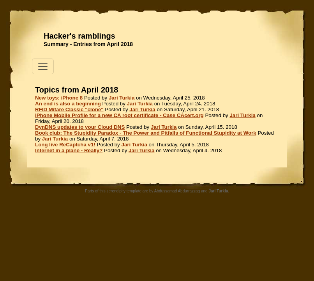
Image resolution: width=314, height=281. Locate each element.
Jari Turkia (121, 98)
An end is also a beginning (68, 104)
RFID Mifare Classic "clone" (69, 109)
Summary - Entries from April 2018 (88, 44)
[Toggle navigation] (43, 66)
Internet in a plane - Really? (68, 150)
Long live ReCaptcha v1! (65, 145)
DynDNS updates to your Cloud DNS (80, 127)
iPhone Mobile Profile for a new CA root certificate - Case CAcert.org (119, 115)
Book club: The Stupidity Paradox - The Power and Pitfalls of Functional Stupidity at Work (145, 133)
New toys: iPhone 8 (59, 98)
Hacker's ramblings (79, 36)
